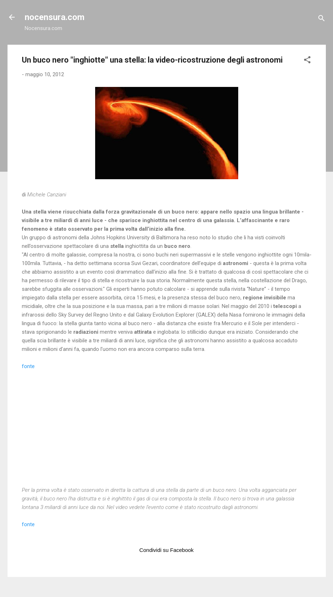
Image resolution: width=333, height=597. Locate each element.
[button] (307, 61)
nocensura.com (54, 17)
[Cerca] (321, 19)
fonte (28, 366)
